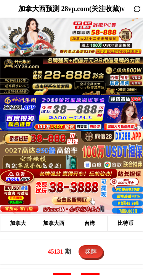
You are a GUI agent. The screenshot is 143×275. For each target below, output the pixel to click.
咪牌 (91, 251)
